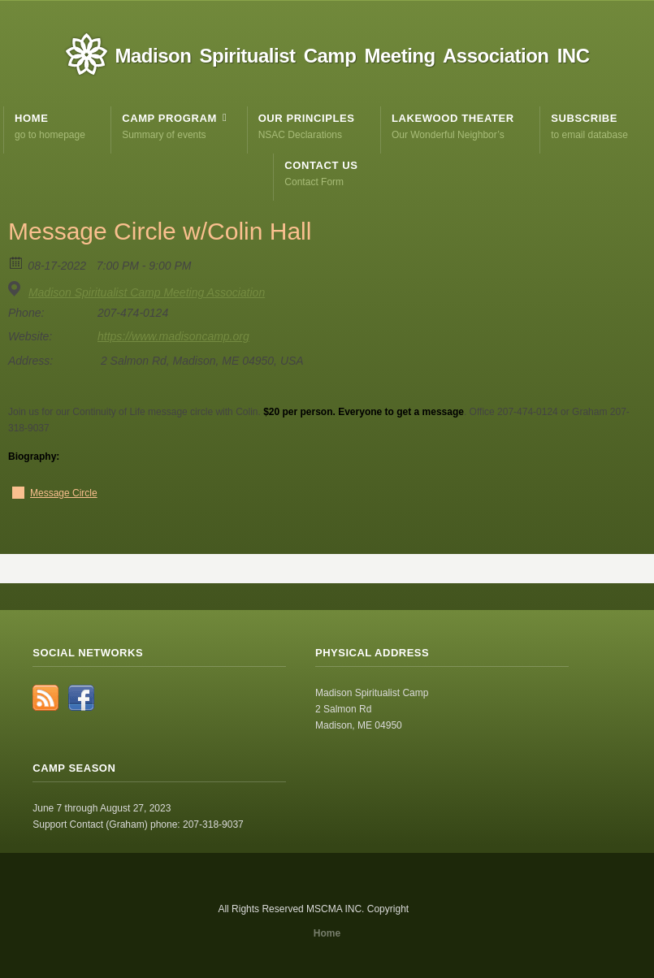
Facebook (81, 698)
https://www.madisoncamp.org (173, 336)
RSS (45, 698)
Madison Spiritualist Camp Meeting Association (146, 292)
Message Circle (63, 493)
